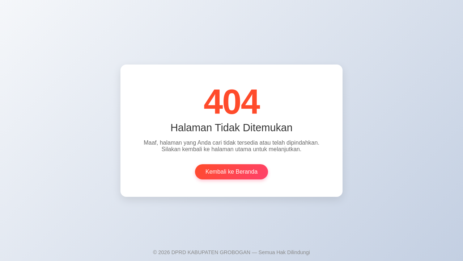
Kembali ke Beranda (231, 174)
